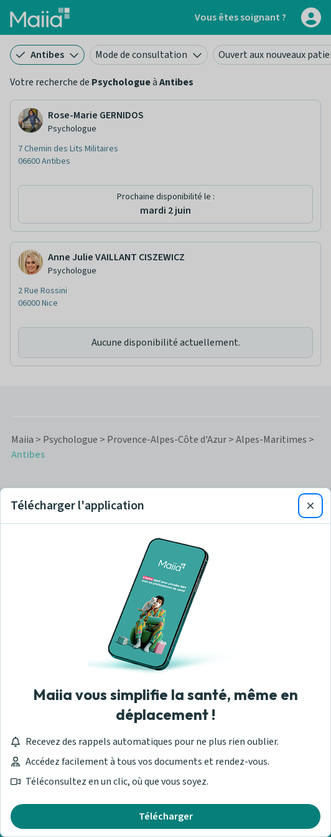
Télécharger (166, 816)
